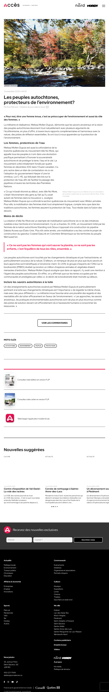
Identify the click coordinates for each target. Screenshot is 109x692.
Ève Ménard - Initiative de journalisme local (26, 107)
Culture (7, 457)
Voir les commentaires (55, 323)
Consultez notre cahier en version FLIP (33, 400)
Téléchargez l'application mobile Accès (33, 419)
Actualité (49, 457)
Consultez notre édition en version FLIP (33, 380)
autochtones (10, 346)
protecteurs (50, 346)
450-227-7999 (10, 673)
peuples (38, 346)
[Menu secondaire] (103, 6)
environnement (25, 346)
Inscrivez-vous (88, 540)
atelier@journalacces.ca (13, 675)
